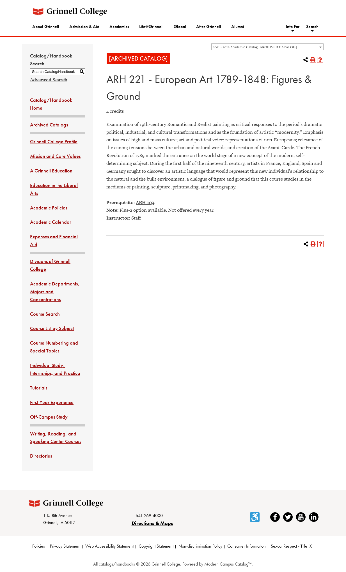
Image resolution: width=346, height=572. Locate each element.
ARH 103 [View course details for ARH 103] (145, 202)
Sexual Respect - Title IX (291, 546)
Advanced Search (48, 79)
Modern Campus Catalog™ (228, 564)
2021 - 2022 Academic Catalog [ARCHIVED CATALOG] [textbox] (255, 47)
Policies (38, 546)
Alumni (237, 26)
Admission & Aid (84, 26)
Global (180, 26)
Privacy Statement (65, 546)
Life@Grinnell (151, 26)
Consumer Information (246, 546)
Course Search (45, 314)
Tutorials (38, 387)
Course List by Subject (52, 328)
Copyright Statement (156, 546)
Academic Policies (48, 207)
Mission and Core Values (55, 156)
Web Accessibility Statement (109, 546)
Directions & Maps (152, 523)
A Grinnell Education (51, 170)
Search (312, 26)
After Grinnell (208, 26)
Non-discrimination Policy (200, 546)
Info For (292, 26)
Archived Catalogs (49, 124)
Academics (119, 26)
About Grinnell (45, 26)
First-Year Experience (52, 402)
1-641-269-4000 (147, 515)
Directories (41, 456)
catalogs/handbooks (117, 564)
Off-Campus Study (49, 417)
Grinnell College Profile (53, 141)
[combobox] (267, 46)
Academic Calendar (50, 222)
